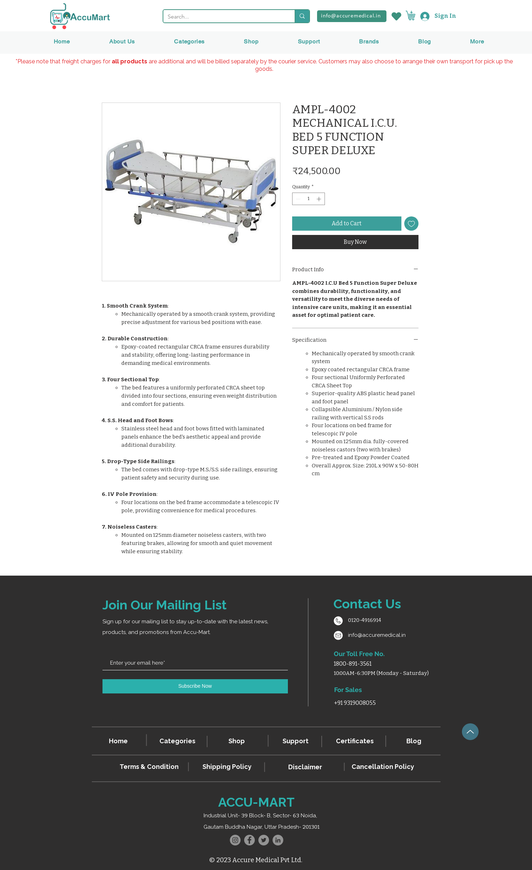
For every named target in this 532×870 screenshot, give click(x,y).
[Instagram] (235, 840)
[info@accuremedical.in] (351, 16)
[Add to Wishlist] (411, 223)
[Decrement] (297, 199)
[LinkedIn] (278, 840)
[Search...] (224, 16)
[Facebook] (249, 840)
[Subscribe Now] (195, 686)
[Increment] (319, 199)
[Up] (470, 731)
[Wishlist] (396, 16)
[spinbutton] (308, 199)
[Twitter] (263, 840)
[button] (369, 41)
